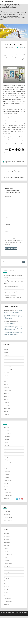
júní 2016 (6, 352)
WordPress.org (8, 520)
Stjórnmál (18, 161)
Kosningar (6, 454)
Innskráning (7, 511)
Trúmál (6, 486)
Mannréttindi (11, 161)
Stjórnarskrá (7, 474)
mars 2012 (6, 402)
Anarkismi (6, 427)
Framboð (6, 445)
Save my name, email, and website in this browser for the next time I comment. (14, 242)
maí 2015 (6, 381)
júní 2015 (6, 378)
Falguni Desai (16, 614)
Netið (5, 468)
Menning (6, 465)
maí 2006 (6, 414)
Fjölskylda (6, 439)
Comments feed (8, 517)
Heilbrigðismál (8, 448)
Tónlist (6, 483)
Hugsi (6, 161)
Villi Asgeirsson (7, 2)
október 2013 (7, 390)
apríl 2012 (6, 399)
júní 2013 (6, 393)
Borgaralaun (7, 433)
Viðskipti (6, 498)
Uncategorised (8, 495)
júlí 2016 (6, 349)
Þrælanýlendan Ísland (9, 336)
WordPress (19, 612)
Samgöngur (7, 471)
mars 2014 (6, 387)
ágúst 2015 (7, 372)
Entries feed (7, 514)
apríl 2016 (6, 358)
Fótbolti (6, 442)
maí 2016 (6, 355)
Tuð (5, 489)
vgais (20, 47)
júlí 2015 (6, 375)
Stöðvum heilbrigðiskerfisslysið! (12, 275)
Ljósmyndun (7, 460)
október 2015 (7, 367)
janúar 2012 (7, 408)
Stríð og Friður (7, 480)
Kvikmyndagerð (8, 457)
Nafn (6, 217)
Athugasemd (8, 196)
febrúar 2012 (7, 405)
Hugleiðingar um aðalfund (10, 323)
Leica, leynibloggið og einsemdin (12, 286)
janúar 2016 (7, 361)
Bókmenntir (7, 430)
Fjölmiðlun (7, 436)
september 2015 (8, 370)
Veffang (6, 231)
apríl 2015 (6, 384)
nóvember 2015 (8, 364)
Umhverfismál (7, 492)
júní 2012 (6, 396)
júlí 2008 (6, 411)
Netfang (7, 224)
